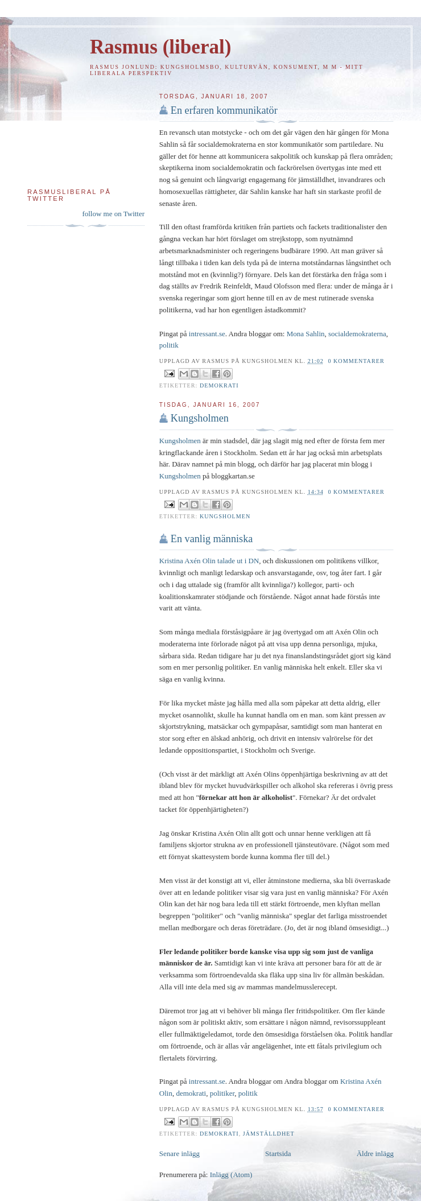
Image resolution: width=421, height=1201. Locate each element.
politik (169, 345)
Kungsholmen (200, 418)
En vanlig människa (212, 538)
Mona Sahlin (306, 333)
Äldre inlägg (375, 1153)
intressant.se (207, 333)
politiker (222, 1093)
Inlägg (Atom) (231, 1174)
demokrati (191, 1093)
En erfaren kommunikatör (224, 110)
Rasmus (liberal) (160, 47)
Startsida (278, 1153)
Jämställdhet (269, 1133)
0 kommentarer (356, 361)
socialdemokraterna (357, 333)
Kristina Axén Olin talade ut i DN (209, 560)
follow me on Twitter (113, 213)
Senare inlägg (179, 1153)
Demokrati (219, 385)
